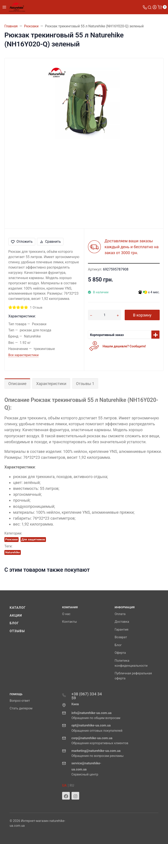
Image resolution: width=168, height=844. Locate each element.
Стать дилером (21, 708)
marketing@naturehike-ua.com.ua (95, 751)
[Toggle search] (149, 7)
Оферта (120, 653)
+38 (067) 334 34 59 (86, 696)
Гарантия (121, 629)
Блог (14, 623)
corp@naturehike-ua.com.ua (91, 738)
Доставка (122, 622)
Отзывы (17, 631)
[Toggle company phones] (145, 7)
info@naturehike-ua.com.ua (91, 713)
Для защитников (33, 539)
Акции (16, 615)
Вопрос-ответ (20, 701)
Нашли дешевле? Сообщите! (124, 346)
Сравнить (50, 241)
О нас (66, 614)
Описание (17, 383)
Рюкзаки (11, 539)
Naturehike (12, 552)
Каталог (18, 608)
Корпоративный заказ (107, 335)
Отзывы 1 (85, 383)
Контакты (69, 622)
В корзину (142, 315)
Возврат (121, 637)
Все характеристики (23, 355)
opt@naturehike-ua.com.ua (90, 725)
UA (64, 785)
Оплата (120, 614)
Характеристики (51, 383)
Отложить (22, 241)
